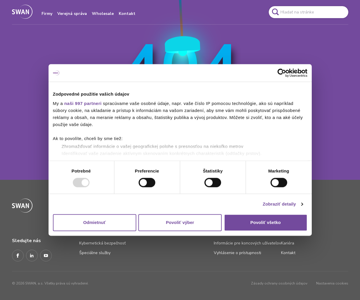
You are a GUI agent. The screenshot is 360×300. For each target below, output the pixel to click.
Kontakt (127, 13)
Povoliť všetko (265, 222)
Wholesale (103, 13)
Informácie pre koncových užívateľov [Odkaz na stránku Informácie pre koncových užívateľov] (247, 243)
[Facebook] (18, 255)
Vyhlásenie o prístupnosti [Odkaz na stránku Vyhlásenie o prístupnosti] (237, 253)
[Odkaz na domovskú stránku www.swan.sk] (22, 12)
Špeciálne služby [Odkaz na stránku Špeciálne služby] (95, 253)
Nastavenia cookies (332, 283)
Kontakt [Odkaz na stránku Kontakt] (288, 253)
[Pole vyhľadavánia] (308, 12)
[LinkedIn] (32, 255)
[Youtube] (46, 255)
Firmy (47, 13)
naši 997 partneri (83, 103)
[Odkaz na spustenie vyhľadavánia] (275, 11)
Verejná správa (72, 13)
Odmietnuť (94, 222)
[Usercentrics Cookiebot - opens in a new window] (281, 72)
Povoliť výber (180, 222)
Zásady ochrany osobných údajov (279, 283)
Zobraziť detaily (279, 203)
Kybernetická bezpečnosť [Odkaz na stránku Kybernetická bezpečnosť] (102, 243)
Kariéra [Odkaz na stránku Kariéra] (287, 243)
